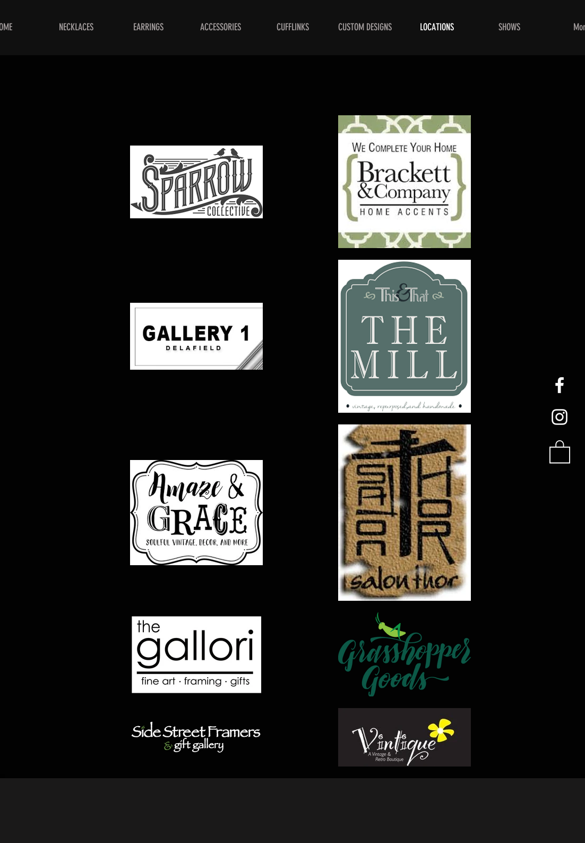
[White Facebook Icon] (559, 385)
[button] (559, 451)
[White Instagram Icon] (559, 417)
